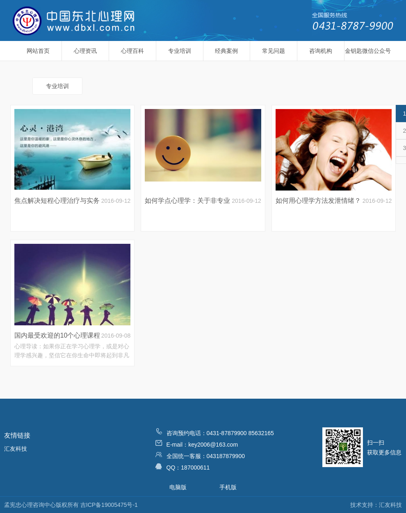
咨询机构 (320, 51)
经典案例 (226, 51)
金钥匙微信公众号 (368, 51)
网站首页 (38, 51)
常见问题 (273, 51)
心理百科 (132, 51)
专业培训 (179, 51)
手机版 (228, 487)
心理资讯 (85, 51)
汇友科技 (15, 448)
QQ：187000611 (182, 467)
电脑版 (178, 487)
